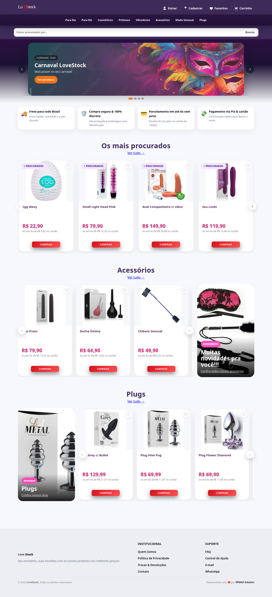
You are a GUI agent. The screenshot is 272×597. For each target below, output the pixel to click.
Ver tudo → (135, 153)
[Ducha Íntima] (103, 305)
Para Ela (70, 20)
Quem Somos (147, 552)
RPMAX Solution (245, 582)
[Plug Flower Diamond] (222, 429)
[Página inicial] (28, 7)
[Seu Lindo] (226, 180)
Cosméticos (105, 20)
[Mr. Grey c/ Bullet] (106, 429)
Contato (143, 571)
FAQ (208, 552)
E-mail (209, 565)
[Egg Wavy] (46, 180)
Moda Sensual (184, 20)
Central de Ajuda (216, 558)
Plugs (203, 20)
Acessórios (163, 20)
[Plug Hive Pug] (164, 429)
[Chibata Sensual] (161, 305)
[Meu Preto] (45, 305)
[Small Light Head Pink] (106, 180)
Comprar (46, 244)
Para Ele (86, 20)
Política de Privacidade (153, 558)
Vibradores (143, 20)
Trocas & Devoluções (152, 565)
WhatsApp (212, 571)
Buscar (249, 32)
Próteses (124, 20)
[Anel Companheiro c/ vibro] (166, 180)
